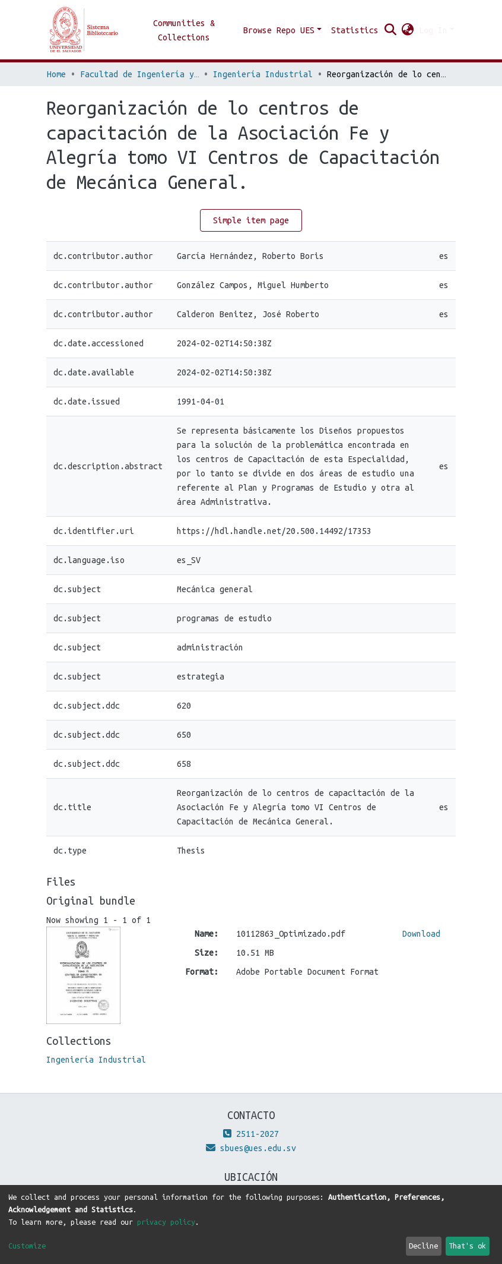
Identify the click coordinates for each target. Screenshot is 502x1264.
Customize (27, 1245)
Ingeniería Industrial (263, 74)
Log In (433, 30)
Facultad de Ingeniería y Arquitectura (139, 74)
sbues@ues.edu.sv (251, 1148)
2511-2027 (251, 1134)
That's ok (467, 1245)
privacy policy (166, 1222)
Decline (423, 1245)
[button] (408, 30)
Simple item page (251, 220)
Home (56, 74)
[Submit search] (390, 30)
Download (421, 933)
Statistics (355, 30)
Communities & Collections (184, 30)
